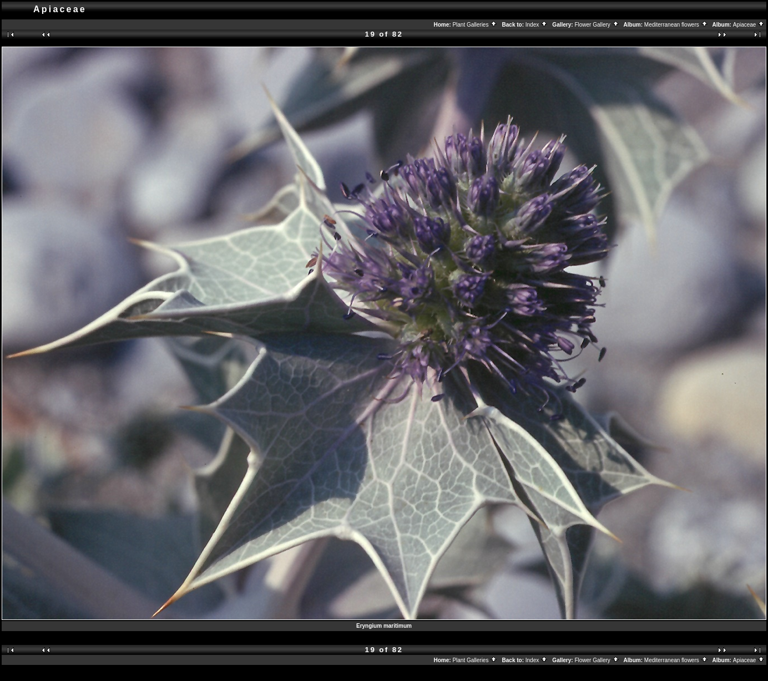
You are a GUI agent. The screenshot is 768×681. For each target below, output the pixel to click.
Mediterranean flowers (676, 25)
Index (537, 25)
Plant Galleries (474, 25)
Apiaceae (749, 25)
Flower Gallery (596, 25)
